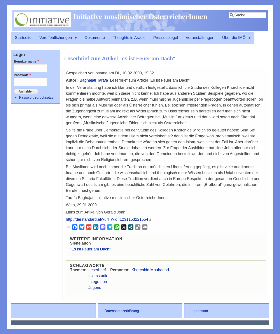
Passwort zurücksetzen (37, 97)
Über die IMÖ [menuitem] (235, 39)
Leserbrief (97, 270)
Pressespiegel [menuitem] (165, 37)
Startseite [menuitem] (23, 37)
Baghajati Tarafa (94, 80)
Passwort (21, 75)
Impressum (199, 311)
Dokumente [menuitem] (95, 37)
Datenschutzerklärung (121, 311)
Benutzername (25, 61)
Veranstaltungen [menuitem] (200, 37)
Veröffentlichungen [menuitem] (56, 39)
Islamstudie (98, 276)
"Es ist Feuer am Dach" (90, 249)
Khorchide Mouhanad (150, 270)
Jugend (94, 287)
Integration (97, 282)
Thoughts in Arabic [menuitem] (129, 37)
